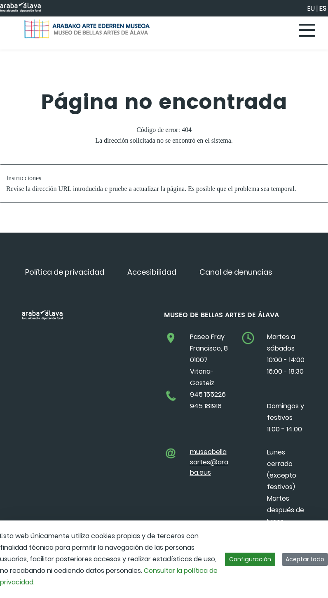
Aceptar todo (305, 559)
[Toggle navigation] (307, 31)
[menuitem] (65, 272)
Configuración (250, 559)
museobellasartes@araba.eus (209, 462)
